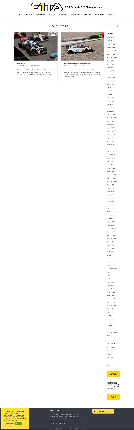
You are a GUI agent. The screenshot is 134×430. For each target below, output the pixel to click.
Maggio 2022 (111, 141)
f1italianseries (29, 65)
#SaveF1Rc (21, 63)
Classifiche (75, 14)
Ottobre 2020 (111, 178)
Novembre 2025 (111, 50)
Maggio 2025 (111, 64)
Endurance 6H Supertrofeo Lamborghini (77, 63)
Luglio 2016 (110, 312)
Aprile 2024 (110, 101)
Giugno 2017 (110, 278)
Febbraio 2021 (111, 168)
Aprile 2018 (110, 252)
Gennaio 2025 (111, 77)
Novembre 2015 (111, 325)
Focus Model (110, 347)
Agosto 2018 (110, 242)
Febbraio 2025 (111, 74)
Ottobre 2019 (111, 208)
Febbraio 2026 (111, 44)
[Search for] (113, 26)
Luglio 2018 (110, 245)
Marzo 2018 (110, 255)
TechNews (110, 357)
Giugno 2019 (110, 218)
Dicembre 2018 (111, 228)
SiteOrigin (81, 428)
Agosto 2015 (110, 335)
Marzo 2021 (110, 164)
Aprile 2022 (110, 144)
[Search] (117, 26)
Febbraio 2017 (111, 292)
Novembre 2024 (111, 84)
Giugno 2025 (110, 61)
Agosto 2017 (110, 272)
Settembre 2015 (112, 332)
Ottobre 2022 (111, 134)
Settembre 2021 (112, 154)
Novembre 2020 (111, 175)
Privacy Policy (67, 428)
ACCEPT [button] (18, 423)
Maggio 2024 (111, 97)
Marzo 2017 (110, 288)
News (19, 14)
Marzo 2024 (110, 104)
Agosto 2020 (110, 185)
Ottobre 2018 (111, 235)
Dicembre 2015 (111, 322)
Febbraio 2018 (111, 258)
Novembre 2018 (111, 232)
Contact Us (112, 14)
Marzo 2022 (110, 148)
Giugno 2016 (110, 315)
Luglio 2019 (110, 215)
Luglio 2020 (110, 188)
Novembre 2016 (111, 299)
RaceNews (37, 65)
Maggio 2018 (111, 248)
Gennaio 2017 (111, 295)
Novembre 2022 (111, 131)
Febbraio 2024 (111, 107)
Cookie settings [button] (9, 423)
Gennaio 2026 (111, 47)
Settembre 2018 (112, 238)
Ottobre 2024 (111, 87)
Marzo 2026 (110, 40)
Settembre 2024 (112, 91)
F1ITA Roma (29, 14)
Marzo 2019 (110, 225)
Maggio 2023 (111, 121)
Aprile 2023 (110, 124)
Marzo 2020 (110, 195)
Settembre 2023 (112, 118)
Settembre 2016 (112, 305)
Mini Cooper (63, 14)
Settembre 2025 (112, 57)
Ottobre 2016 (111, 302)
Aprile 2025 (110, 67)
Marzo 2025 (110, 71)
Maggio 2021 (111, 161)
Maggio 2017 (111, 282)
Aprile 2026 (110, 37)
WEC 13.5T (52, 14)
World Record (100, 14)
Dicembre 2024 (111, 81)
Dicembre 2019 (111, 201)
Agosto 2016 (110, 309)
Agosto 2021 (110, 158)
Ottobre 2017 (111, 265)
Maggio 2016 (111, 319)
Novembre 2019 (111, 205)
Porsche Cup (40, 14)
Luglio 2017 (110, 275)
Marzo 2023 (110, 128)
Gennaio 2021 (111, 171)
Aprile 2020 (110, 191)
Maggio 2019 (111, 221)
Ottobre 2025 (111, 54)
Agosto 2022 (110, 138)
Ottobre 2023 (111, 114)
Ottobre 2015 (111, 329)
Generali (109, 351)
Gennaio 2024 (111, 111)
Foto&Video (87, 14)
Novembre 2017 (111, 262)
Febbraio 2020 (111, 198)
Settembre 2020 (112, 181)
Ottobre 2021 (111, 151)
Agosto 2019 (110, 211)
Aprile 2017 (110, 285)
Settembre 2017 (112, 268)
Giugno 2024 (110, 94)
